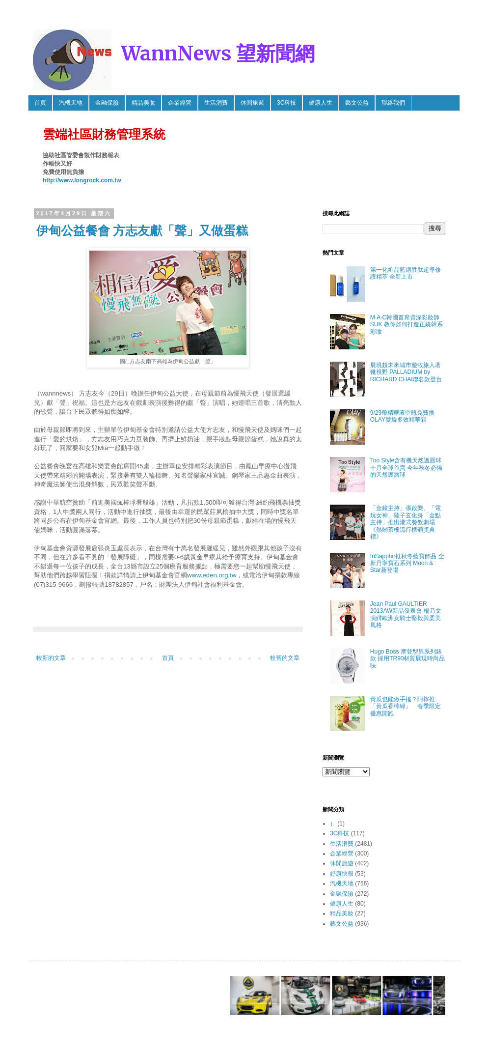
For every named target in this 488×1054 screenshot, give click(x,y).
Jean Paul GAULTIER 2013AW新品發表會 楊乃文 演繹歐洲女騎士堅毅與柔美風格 (405, 614)
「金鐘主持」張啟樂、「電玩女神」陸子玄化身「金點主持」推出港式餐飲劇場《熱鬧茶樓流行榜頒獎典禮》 (405, 522)
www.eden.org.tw (211, 575)
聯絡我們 (393, 102)
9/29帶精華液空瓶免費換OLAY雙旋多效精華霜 (402, 416)
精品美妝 (143, 102)
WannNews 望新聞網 (218, 53)
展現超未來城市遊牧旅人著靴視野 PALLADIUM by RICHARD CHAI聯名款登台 (406, 372)
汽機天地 (70, 102)
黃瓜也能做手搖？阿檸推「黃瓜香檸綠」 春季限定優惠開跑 (405, 706)
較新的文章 (51, 658)
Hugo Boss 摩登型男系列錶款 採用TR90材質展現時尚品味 (407, 658)
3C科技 (286, 102)
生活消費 (216, 102)
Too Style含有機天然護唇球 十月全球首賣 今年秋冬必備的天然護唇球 (406, 467)
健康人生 (320, 102)
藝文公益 (357, 102)
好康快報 (341, 873)
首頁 (40, 102)
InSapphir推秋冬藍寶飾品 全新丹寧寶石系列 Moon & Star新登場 (407, 563)
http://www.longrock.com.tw (82, 180)
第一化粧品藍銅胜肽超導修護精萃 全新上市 (405, 273)
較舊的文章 (284, 658)
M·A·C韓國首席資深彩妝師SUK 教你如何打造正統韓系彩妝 (406, 324)
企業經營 (179, 102)
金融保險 (107, 102)
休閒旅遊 (252, 102)
